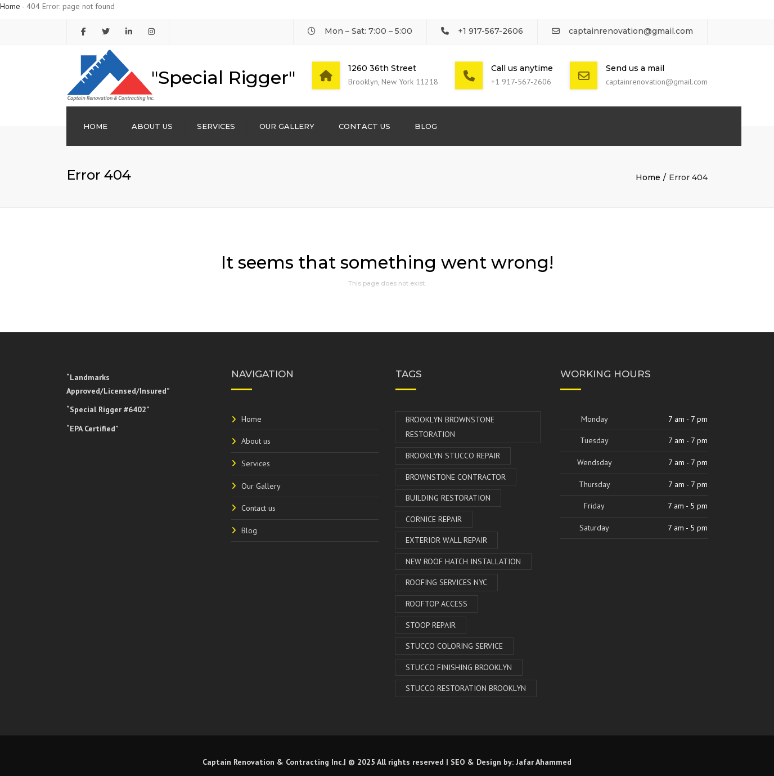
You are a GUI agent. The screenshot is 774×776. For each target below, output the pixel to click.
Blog (426, 126)
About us (152, 126)
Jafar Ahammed (544, 762)
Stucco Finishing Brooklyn (459, 667)
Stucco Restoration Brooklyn (466, 688)
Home (10, 6)
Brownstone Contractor (456, 477)
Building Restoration (448, 498)
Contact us (364, 126)
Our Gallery (286, 126)
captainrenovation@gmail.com (631, 31)
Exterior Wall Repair (446, 540)
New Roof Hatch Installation (463, 561)
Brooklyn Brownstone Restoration (450, 427)
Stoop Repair (431, 625)
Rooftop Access (436, 604)
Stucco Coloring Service (454, 646)
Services (216, 126)
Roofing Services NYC (446, 582)
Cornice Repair (434, 519)
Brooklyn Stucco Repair (453, 456)
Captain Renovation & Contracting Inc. (273, 762)
